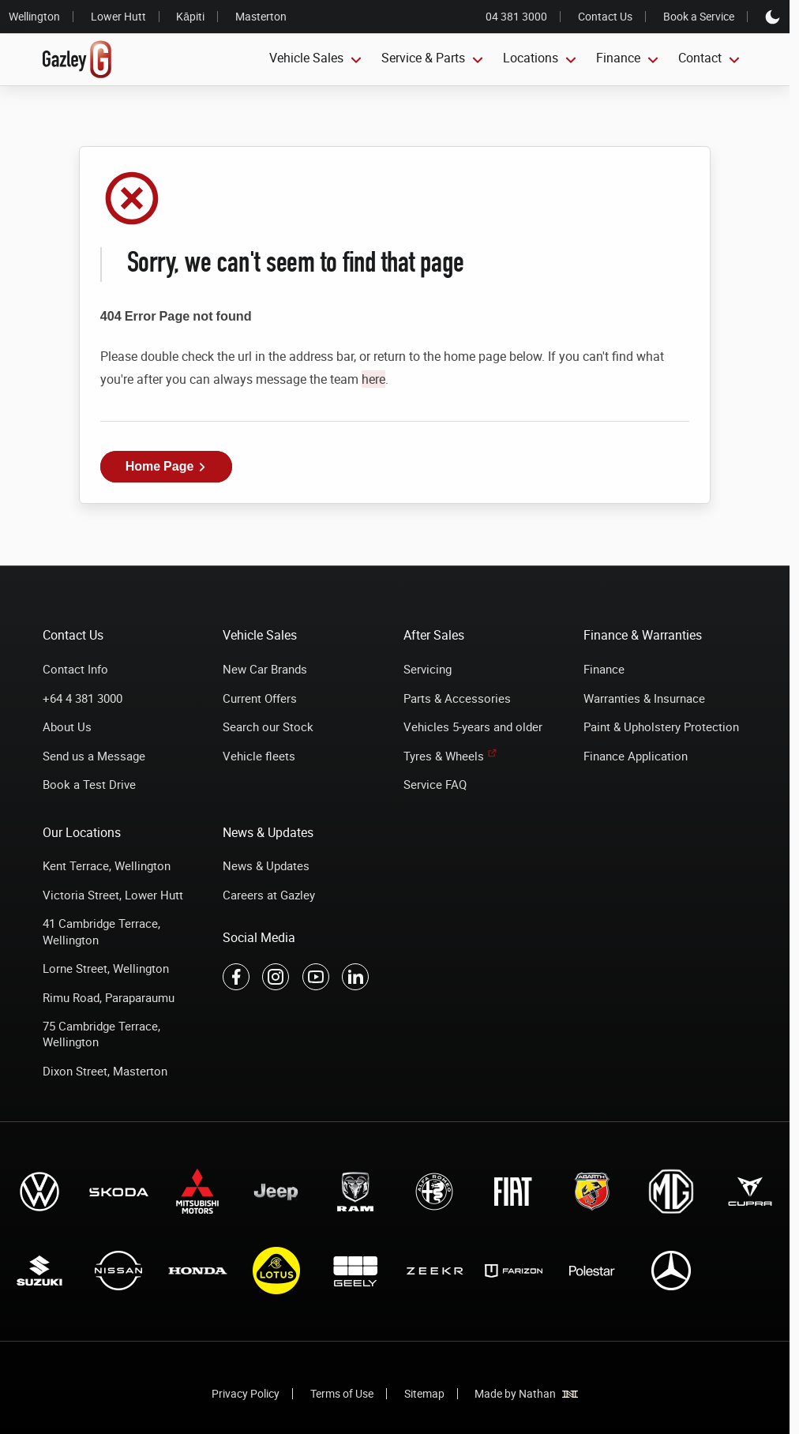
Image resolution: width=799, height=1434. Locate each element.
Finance (604, 669)
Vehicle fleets (259, 756)
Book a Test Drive (89, 784)
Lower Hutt (118, 16)
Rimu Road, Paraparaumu (108, 997)
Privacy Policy (245, 1393)
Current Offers (260, 698)
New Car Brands (265, 669)
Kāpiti (190, 16)
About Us (67, 726)
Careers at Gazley (269, 895)
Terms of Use (341, 1393)
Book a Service (698, 16)
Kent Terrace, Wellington (107, 865)
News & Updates (266, 865)
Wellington (34, 16)
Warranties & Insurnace (644, 698)
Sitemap (424, 1393)
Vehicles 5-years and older (472, 726)
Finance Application (635, 756)
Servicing (427, 669)
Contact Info (75, 669)
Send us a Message (94, 756)
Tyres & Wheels (443, 756)
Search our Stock (268, 726)
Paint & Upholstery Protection (661, 726)
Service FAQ (435, 784)
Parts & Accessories (457, 698)
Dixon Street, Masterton (105, 1071)
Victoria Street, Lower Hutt (113, 895)
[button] (166, 466)
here (373, 379)
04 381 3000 (516, 16)
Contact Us (605, 16)
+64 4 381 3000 (82, 698)
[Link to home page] (77, 60)
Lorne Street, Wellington (106, 968)
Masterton (261, 16)
